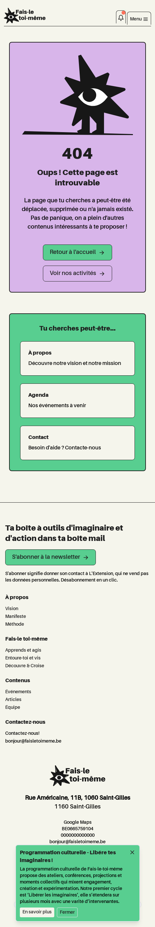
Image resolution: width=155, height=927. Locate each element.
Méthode (14, 624)
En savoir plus (37, 912)
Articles (13, 699)
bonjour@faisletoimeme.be (33, 741)
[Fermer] (132, 852)
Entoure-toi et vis (23, 658)
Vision (11, 609)
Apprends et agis (23, 650)
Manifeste (15, 616)
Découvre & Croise (24, 666)
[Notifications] (121, 16)
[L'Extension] (25, 15)
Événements (18, 692)
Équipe (12, 707)
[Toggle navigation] (139, 18)
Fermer (67, 912)
